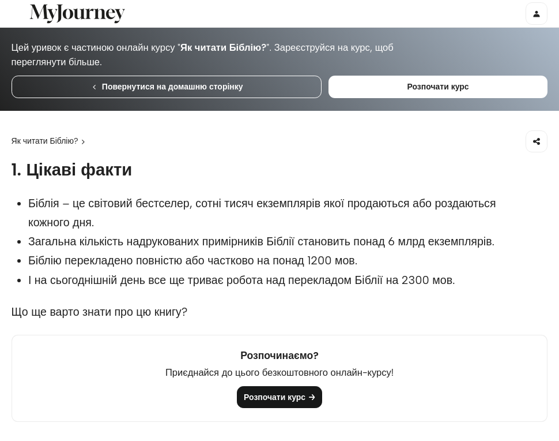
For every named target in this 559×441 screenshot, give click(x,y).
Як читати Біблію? (45, 140)
